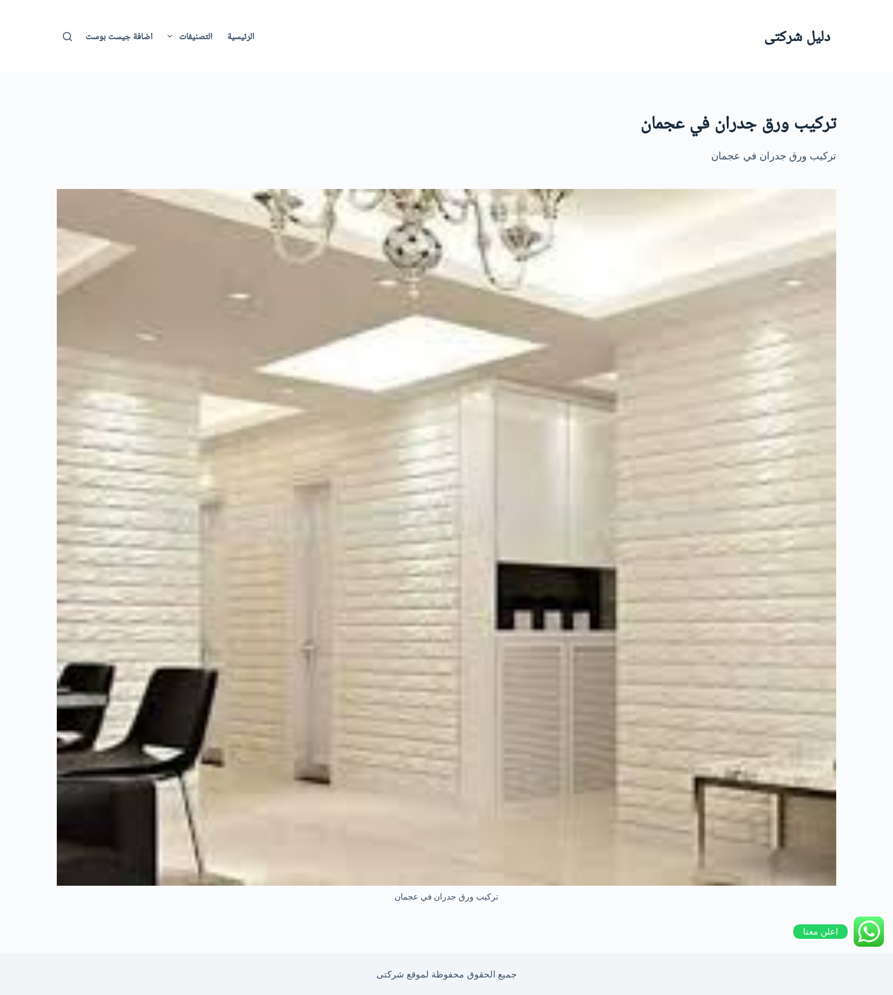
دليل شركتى (797, 35)
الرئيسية (240, 36)
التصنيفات (187, 36)
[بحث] (67, 36)
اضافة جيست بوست (119, 36)
